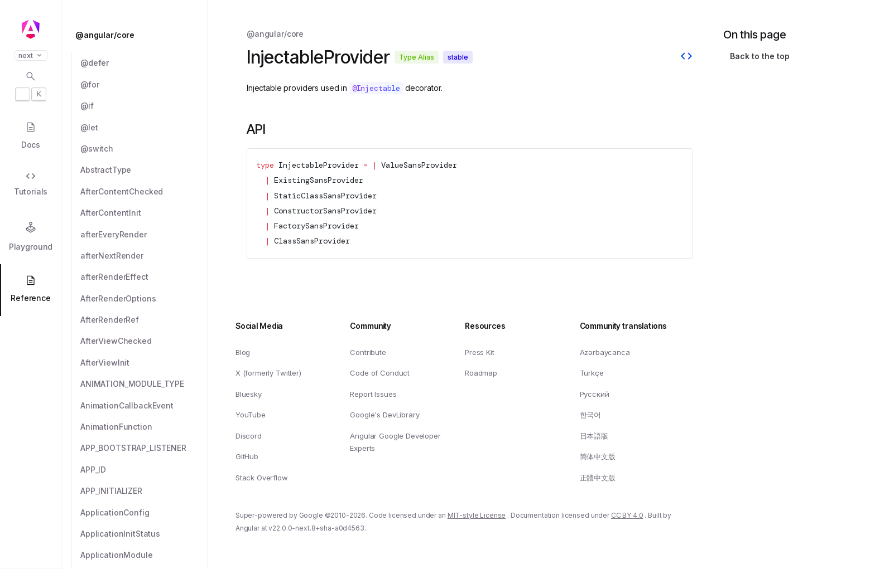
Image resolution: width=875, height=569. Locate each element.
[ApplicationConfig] (144, 512)
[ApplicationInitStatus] (144, 533)
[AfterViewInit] (144, 362)
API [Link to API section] (256, 129)
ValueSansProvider (419, 165)
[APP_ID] (144, 469)
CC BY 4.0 (627, 515)
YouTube (250, 414)
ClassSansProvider (312, 241)
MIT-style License (477, 515)
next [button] (31, 55)
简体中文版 (598, 456)
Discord (248, 435)
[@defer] (144, 63)
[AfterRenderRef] (144, 319)
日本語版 (594, 435)
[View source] (686, 57)
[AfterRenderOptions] (144, 298)
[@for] (144, 84)
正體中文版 (598, 477)
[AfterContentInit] (144, 212)
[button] (30, 526)
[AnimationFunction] (144, 426)
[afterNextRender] (144, 255)
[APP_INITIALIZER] (144, 491)
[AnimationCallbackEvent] (144, 405)
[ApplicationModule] (144, 555)
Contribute (368, 351)
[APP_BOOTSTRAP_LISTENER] (144, 448)
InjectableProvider (318, 165)
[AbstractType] (144, 170)
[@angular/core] (138, 35)
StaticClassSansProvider (325, 196)
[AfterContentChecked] (144, 191)
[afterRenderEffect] (144, 277)
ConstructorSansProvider (325, 211)
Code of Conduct (380, 372)
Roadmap (481, 372)
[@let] (144, 127)
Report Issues (373, 394)
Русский (594, 394)
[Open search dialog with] (30, 86)
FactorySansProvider (316, 226)
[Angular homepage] (30, 29)
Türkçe (592, 372)
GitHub (246, 456)
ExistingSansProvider (318, 180)
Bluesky (248, 394)
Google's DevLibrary (384, 414)
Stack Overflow (261, 477)
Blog (242, 351)
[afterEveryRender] (144, 234)
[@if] (144, 105)
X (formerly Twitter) (268, 372)
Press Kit (479, 351)
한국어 (591, 414)
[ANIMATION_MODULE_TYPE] (144, 384)
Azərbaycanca (605, 351)
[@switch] (144, 148)
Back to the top (760, 56)
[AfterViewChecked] (144, 341)
